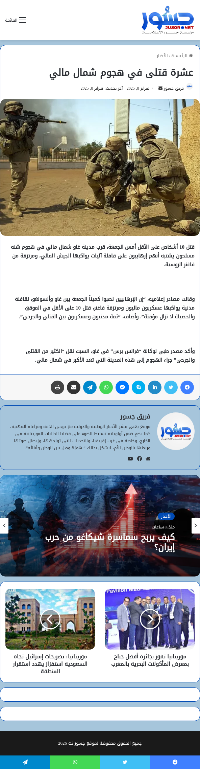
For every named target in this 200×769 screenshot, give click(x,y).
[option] (100, 525)
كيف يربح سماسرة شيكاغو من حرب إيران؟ (110, 542)
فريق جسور (174, 88)
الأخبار (162, 55)
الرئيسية (182, 55)
